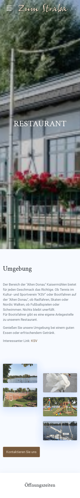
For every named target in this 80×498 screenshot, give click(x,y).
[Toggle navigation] (9, 8)
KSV (34, 341)
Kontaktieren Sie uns (21, 452)
